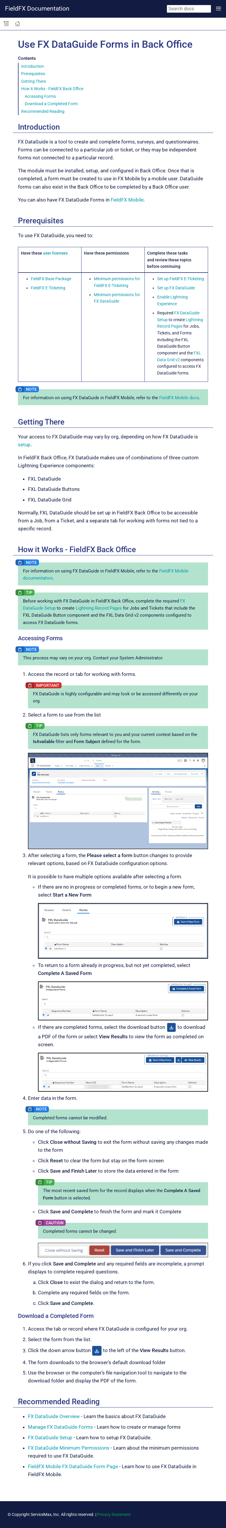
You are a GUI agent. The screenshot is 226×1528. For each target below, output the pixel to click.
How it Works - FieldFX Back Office (52, 88)
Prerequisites (33, 73)
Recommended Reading (42, 111)
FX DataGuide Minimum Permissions (68, 1448)
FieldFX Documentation (37, 8)
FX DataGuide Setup (50, 1437)
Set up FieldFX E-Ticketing (180, 278)
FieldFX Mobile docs (179, 397)
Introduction (32, 66)
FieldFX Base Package (51, 278)
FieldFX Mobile (127, 200)
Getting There (33, 81)
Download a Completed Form (51, 103)
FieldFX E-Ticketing (48, 288)
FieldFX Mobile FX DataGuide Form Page (73, 1466)
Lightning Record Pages (99, 608)
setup (24, 445)
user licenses (55, 253)
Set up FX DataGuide (176, 288)
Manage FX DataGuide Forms (60, 1427)
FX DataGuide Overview (54, 1416)
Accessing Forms (40, 96)
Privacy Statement (114, 1514)
